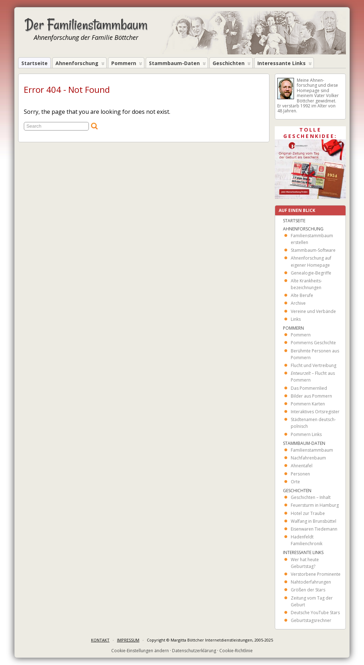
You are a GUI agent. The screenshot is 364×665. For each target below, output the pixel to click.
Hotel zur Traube (308, 513)
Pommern (126, 64)
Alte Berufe (302, 295)
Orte (295, 482)
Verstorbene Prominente (316, 574)
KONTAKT (100, 640)
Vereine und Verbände (313, 311)
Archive (298, 303)
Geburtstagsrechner (311, 620)
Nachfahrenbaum (308, 458)
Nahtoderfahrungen (311, 582)
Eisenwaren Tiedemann (314, 529)
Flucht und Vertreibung (313, 365)
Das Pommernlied (309, 388)
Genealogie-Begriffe (311, 273)
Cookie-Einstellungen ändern (140, 651)
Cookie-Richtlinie (236, 651)
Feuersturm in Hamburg (315, 505)
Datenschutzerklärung (194, 651)
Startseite (34, 63)
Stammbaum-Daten (177, 64)
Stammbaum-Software (313, 250)
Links (296, 319)
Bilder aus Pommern (311, 396)
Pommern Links (306, 434)
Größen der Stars (308, 590)
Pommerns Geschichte (313, 343)
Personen (300, 474)
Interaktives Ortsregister (315, 412)
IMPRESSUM (128, 640)
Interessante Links (284, 64)
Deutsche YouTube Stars (315, 613)
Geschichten (232, 64)
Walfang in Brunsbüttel (313, 521)
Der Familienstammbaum (86, 24)
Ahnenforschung (80, 64)
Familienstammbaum (312, 450)
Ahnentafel (301, 466)
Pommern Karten (308, 404)
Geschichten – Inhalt (311, 497)
